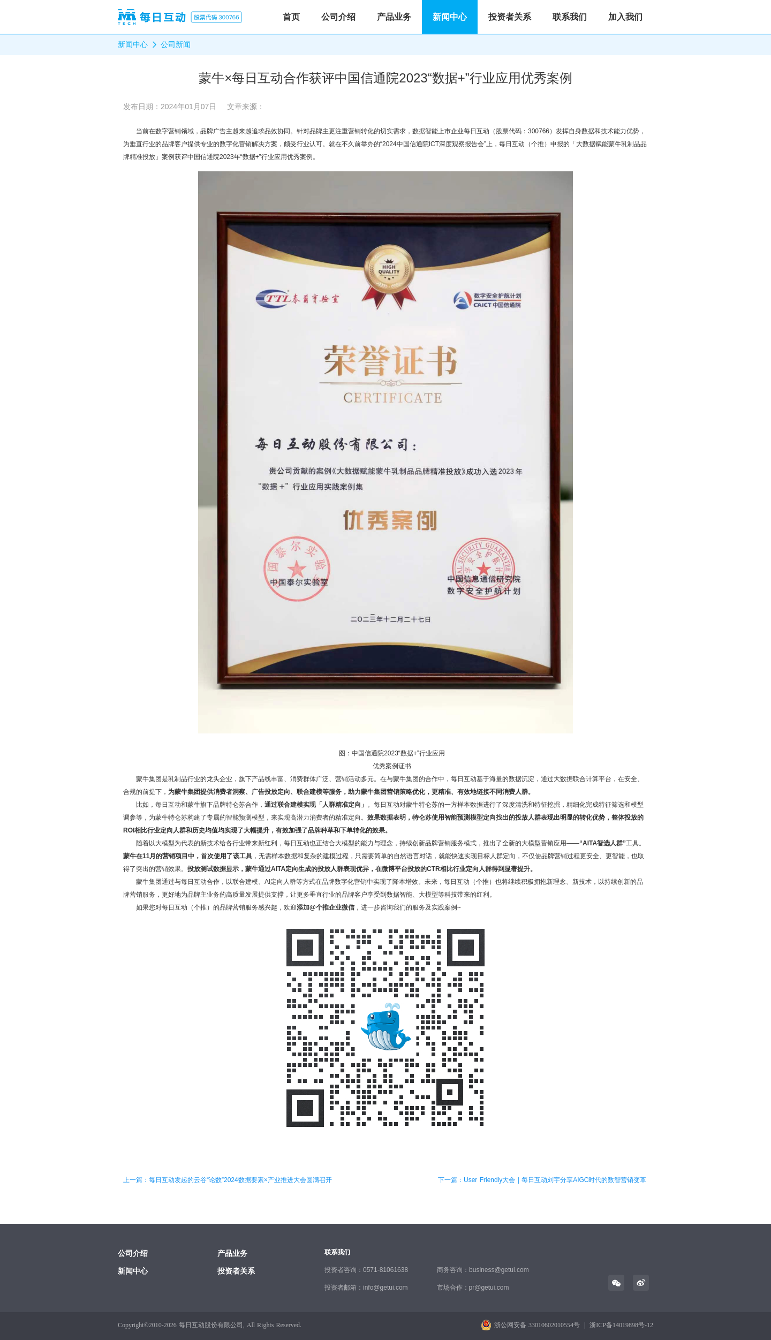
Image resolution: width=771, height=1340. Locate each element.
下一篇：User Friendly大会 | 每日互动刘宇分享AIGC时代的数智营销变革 (542, 1180)
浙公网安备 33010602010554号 (537, 1325)
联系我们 (570, 16)
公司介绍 (338, 16)
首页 (291, 16)
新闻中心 (450, 16)
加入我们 (625, 16)
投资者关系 (509, 16)
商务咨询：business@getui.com (483, 1270)
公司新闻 (176, 44)
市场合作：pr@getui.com (473, 1287)
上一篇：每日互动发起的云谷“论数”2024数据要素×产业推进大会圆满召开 (227, 1180)
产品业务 (394, 16)
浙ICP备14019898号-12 (621, 1325)
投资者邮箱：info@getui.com (366, 1287)
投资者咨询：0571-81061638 (366, 1270)
